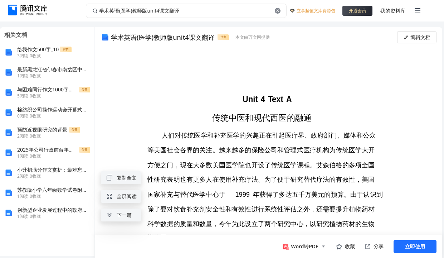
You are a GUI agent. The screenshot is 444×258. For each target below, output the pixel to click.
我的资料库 (392, 10)
